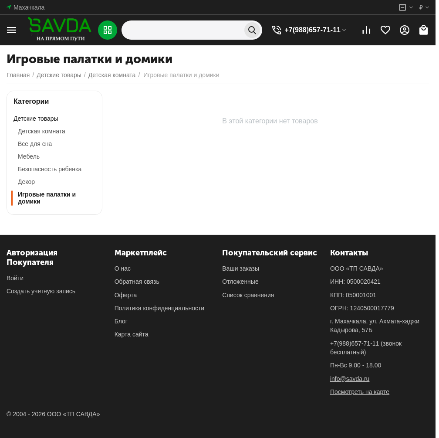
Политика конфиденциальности (160, 308)
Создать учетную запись (41, 291)
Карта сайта (132, 334)
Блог (121, 321)
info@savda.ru (349, 378)
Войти (15, 278)
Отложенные (240, 281)
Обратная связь (137, 281)
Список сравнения (248, 295)
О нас (123, 268)
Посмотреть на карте (359, 391)
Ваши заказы (240, 268)
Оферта (126, 295)
